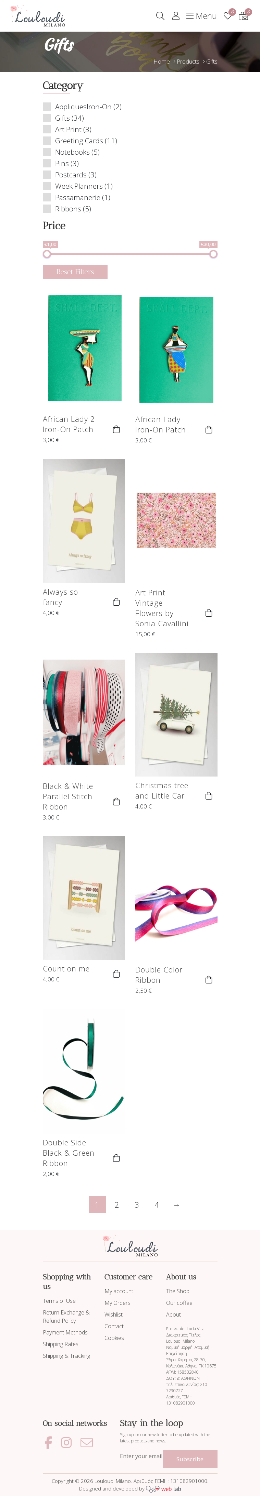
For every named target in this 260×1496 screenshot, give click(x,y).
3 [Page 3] (137, 1204)
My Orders (117, 1303)
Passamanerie (77, 197)
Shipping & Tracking (66, 1356)
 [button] (116, 429)
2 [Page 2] (117, 1204)
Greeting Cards (79, 140)
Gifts (62, 118)
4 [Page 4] (156, 1204)
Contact (114, 1326)
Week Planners (79, 186)
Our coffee (179, 1303)
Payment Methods (65, 1332)
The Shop (177, 1291)
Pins (62, 163)
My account (118, 1291)
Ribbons (68, 208)
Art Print (68, 129)
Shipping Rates (60, 1344)
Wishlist (113, 1314)
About (173, 1314)
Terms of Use (59, 1301)
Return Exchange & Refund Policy (66, 1316)
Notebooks (72, 152)
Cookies (114, 1338)
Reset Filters (75, 271)
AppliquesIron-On (83, 106)
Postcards (71, 174)
